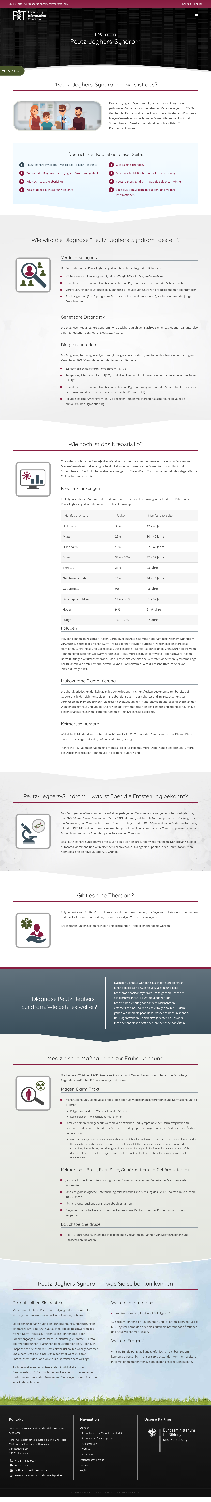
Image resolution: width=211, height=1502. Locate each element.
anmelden (134, 1327)
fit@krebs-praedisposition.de (31, 1470)
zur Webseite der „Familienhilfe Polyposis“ (143, 1313)
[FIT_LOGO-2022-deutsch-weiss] (29, 11)
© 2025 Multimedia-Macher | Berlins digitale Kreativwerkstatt (105, 1492)
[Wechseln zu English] (196, 4)
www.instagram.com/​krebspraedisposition (39, 1475)
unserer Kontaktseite (178, 1362)
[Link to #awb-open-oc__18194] (196, 15)
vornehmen (131, 1332)
